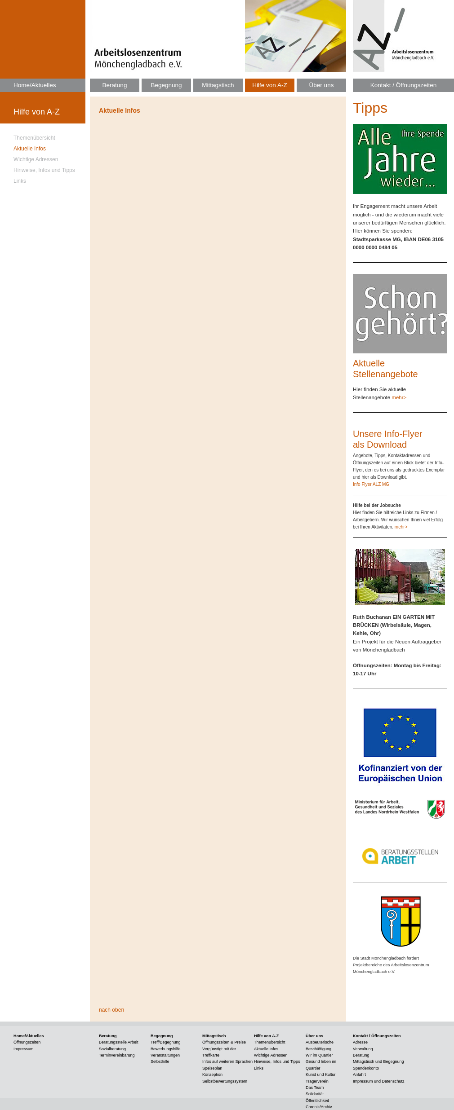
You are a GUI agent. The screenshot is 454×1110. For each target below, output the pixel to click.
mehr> (399, 397)
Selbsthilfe (160, 1061)
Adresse (360, 1042)
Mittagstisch (218, 85)
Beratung (114, 85)
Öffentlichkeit (317, 1100)
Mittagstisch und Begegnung (378, 1061)
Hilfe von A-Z (269, 85)
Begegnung (166, 85)
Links (19, 181)
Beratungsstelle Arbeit (118, 1042)
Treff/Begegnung (166, 1042)
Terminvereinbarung (117, 1055)
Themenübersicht (34, 138)
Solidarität (315, 1094)
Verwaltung (363, 1049)
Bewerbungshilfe (166, 1049)
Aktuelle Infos (29, 148)
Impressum (23, 1049)
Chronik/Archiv (319, 1107)
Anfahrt (359, 1074)
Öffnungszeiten (26, 1042)
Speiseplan (212, 1068)
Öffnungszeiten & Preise (224, 1042)
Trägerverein (317, 1081)
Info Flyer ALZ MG (371, 484)
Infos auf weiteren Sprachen (227, 1061)
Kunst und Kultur (321, 1074)
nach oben (111, 1010)
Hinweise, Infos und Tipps (44, 170)
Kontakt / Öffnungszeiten (403, 85)
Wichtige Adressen (35, 159)
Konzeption (212, 1074)
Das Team (315, 1087)
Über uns (321, 85)
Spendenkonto (366, 1068)
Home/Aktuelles (34, 85)
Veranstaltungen (165, 1055)
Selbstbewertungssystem (224, 1081)
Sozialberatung (112, 1049)
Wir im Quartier (319, 1055)
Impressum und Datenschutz (379, 1081)
